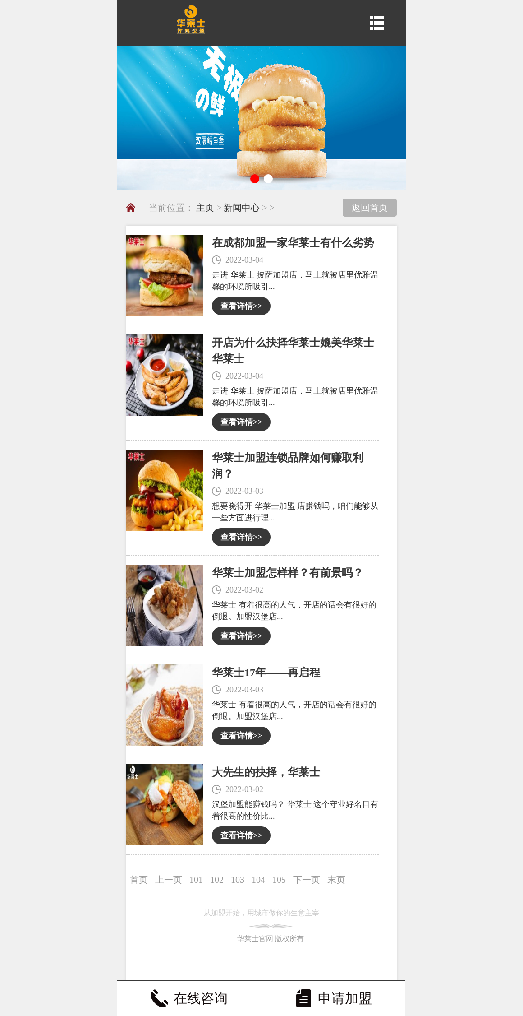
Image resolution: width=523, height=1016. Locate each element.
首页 (139, 880)
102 (217, 880)
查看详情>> (241, 306)
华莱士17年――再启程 (266, 672)
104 (258, 880)
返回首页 (370, 208)
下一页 (306, 880)
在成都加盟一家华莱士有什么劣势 (293, 243)
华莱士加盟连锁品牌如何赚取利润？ (287, 466)
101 (196, 880)
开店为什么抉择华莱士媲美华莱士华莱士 (293, 351)
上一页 (168, 880)
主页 (205, 208)
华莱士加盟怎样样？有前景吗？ (287, 573)
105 (279, 880)
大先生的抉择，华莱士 (266, 772)
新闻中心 (242, 208)
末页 (336, 880)
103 (237, 880)
